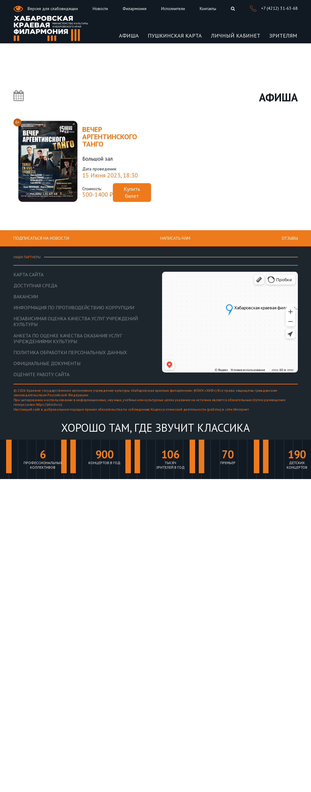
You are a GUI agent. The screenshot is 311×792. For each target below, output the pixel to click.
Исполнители (173, 8)
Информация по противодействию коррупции (73, 308)
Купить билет (132, 192)
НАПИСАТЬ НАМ (175, 238)
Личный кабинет (235, 35)
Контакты (208, 8)
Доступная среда (35, 286)
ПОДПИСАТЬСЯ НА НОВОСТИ (41, 238)
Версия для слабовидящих (45, 9)
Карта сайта (28, 275)
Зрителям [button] (283, 35)
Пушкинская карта (175, 35)
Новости (100, 8)
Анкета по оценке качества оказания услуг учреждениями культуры (67, 338)
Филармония (134, 8)
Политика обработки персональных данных (70, 352)
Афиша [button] (129, 35)
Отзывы (290, 238)
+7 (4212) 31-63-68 (274, 8)
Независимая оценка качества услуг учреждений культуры (75, 321)
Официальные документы (46, 363)
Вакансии (25, 297)
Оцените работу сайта (41, 374)
